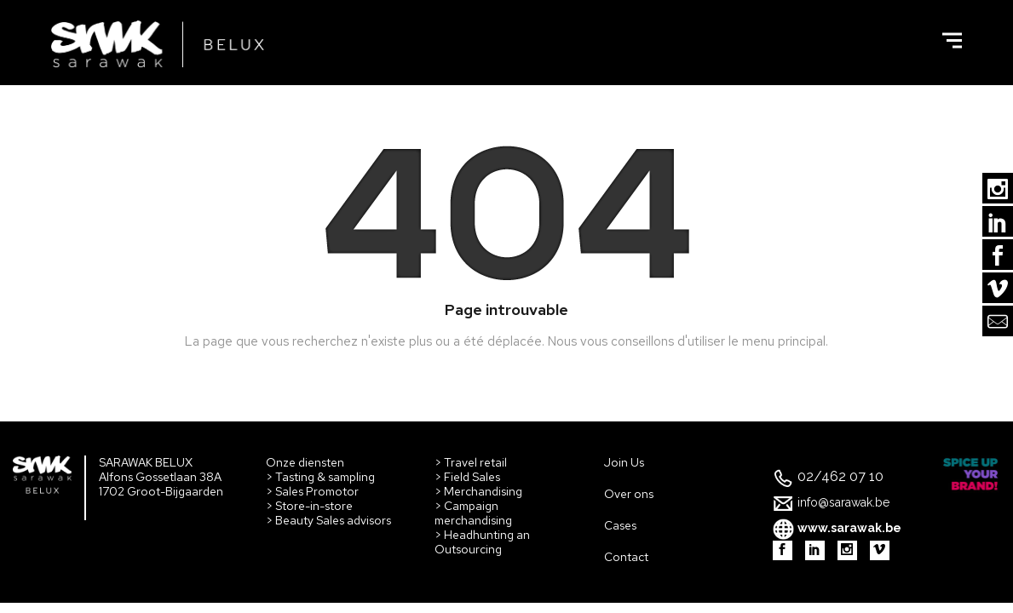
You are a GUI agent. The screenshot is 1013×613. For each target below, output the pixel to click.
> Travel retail (471, 462)
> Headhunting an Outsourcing (482, 542)
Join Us (624, 462)
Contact (626, 556)
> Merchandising (478, 491)
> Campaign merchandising (473, 513)
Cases (620, 525)
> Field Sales (467, 476)
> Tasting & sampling (320, 476)
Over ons (628, 493)
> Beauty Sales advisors (328, 520)
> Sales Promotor (312, 491)
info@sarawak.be (843, 502)
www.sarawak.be (849, 528)
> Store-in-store (309, 505)
